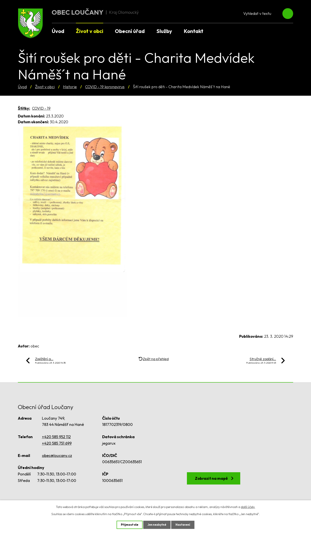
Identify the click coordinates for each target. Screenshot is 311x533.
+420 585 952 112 (56, 436)
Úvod (22, 86)
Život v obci (45, 86)
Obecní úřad (130, 31)
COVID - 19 (41, 108)
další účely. (248, 506)
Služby (164, 31)
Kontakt (193, 31)
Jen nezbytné (157, 525)
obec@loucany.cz (57, 455)
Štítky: (24, 108)
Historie (70, 86)
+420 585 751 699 (57, 443)
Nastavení (184, 525)
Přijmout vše (128, 525)
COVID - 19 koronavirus (105, 86)
